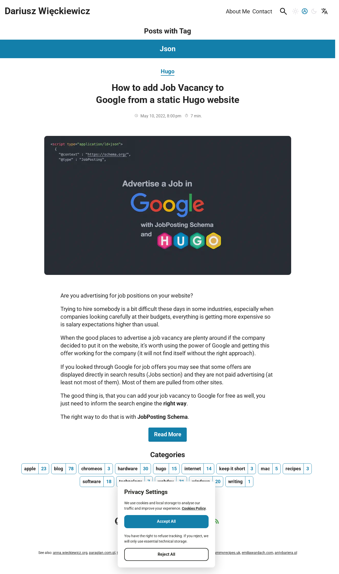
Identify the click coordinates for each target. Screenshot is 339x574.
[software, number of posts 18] (97, 481)
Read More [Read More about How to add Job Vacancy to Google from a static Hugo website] (170, 434)
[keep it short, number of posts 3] (236, 468)
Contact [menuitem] (262, 11)
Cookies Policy (194, 508)
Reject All (166, 554)
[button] (283, 11)
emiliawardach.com (257, 553)
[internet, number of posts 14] (198, 468)
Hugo (167, 71)
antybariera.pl (286, 553)
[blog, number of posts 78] (63, 468)
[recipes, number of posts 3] (297, 468)
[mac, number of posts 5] (269, 468)
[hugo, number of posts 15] (166, 468)
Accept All (166, 521)
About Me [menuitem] (238, 11)
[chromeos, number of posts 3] (95, 468)
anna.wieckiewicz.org (70, 553)
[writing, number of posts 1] (239, 481)
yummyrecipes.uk (226, 553)
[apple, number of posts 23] (35, 468)
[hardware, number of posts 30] (133, 468)
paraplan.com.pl (102, 553)
